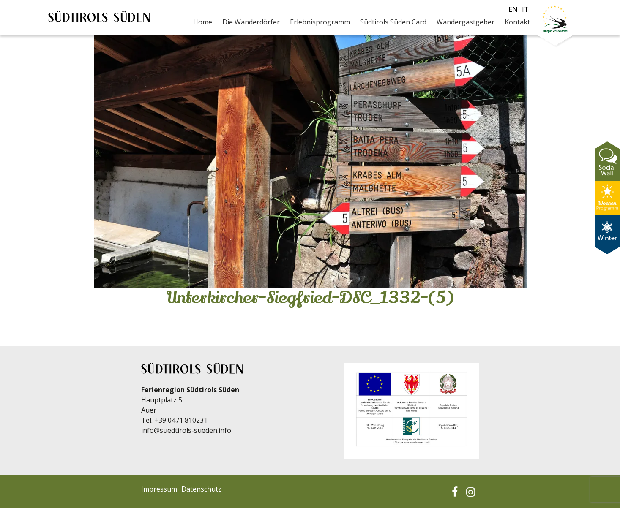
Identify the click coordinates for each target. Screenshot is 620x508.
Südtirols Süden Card (393, 22)
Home (202, 22)
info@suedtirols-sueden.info (186, 430)
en (513, 9)
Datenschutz (201, 489)
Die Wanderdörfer (251, 22)
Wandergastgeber (465, 22)
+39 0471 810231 (181, 420)
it (525, 9)
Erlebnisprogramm (320, 22)
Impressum (159, 489)
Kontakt (517, 22)
